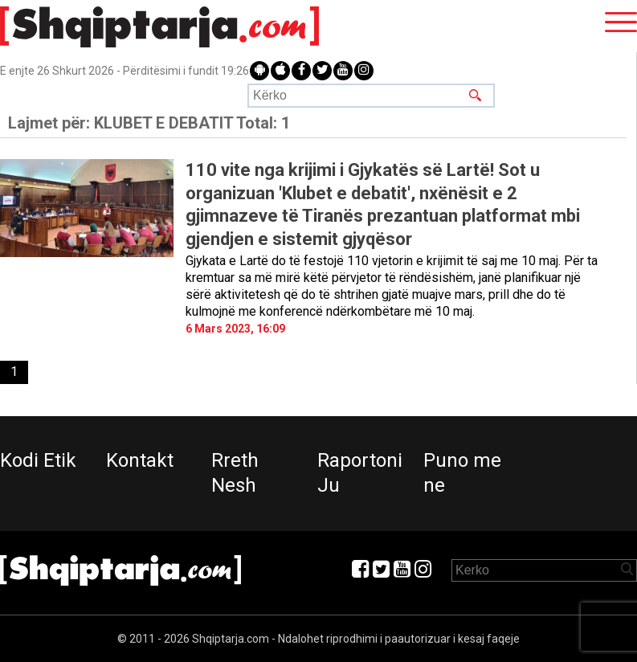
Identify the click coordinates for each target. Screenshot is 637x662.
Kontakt (140, 460)
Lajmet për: (149, 123)
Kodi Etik (38, 460)
